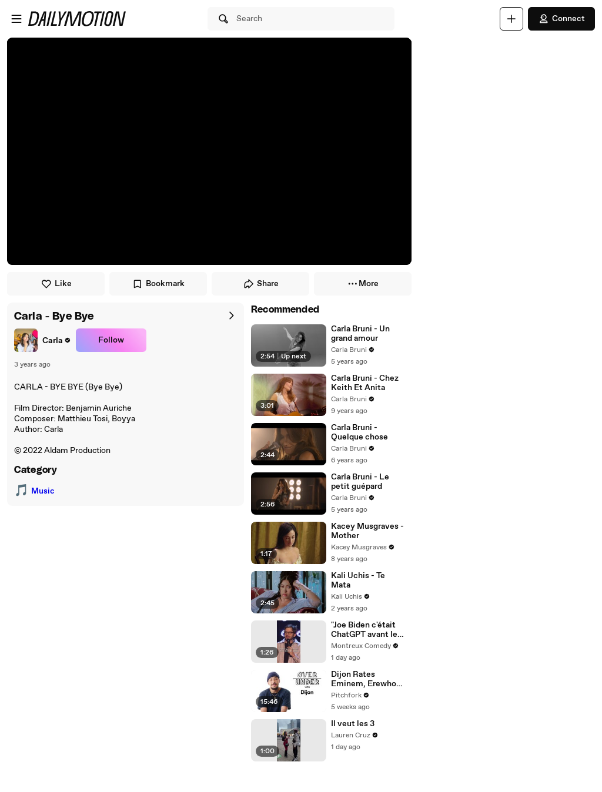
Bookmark (158, 284)
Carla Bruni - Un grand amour (360, 333)
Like (56, 284)
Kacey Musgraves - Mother (367, 531)
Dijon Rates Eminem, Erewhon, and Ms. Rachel (367, 679)
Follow (111, 340)
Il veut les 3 (352, 724)
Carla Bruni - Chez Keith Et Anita (365, 383)
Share (261, 284)
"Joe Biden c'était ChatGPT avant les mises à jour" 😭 (366, 629)
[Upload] (511, 19)
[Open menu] (16, 19)
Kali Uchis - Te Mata (358, 580)
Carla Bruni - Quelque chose (359, 432)
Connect (561, 19)
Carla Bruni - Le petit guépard (360, 481)
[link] (42, 340)
